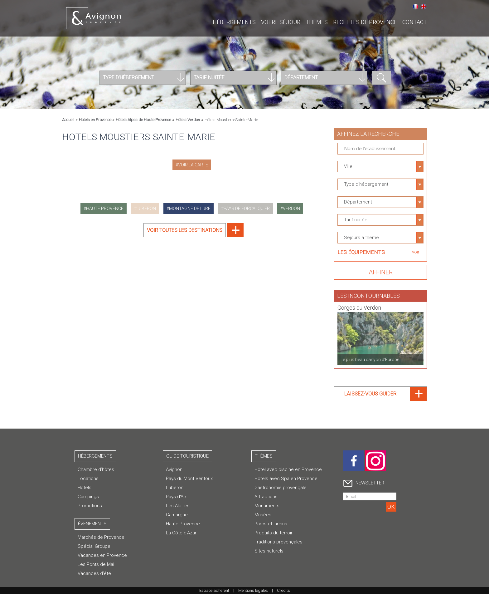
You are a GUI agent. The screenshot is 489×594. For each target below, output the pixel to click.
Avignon (174, 469)
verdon (291, 208)
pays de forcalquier (247, 208)
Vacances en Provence (102, 555)
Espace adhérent (214, 590)
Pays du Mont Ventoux (189, 478)
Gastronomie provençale (280, 487)
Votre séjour (280, 22)
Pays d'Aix (176, 496)
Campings (88, 496)
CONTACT (414, 22)
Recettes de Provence (365, 22)
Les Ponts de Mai (96, 564)
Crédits (283, 590)
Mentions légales (253, 590)
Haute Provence (183, 524)
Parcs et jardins (270, 524)
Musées (262, 515)
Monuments (266, 505)
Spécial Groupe (94, 546)
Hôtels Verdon (188, 119)
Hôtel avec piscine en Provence (288, 469)
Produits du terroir (273, 533)
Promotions (90, 505)
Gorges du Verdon (359, 305)
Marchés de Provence (101, 537)
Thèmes (317, 22)
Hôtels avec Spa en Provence (285, 478)
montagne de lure (190, 208)
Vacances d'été (94, 573)
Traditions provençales (278, 542)
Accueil (68, 119)
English (423, 6)
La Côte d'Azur (181, 533)
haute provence (104, 208)
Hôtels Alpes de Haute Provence (143, 119)
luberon (146, 208)
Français (415, 6)
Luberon (174, 487)
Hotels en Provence (95, 119)
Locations (88, 478)
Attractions (266, 496)
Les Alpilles (178, 505)
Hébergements (234, 22)
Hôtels (84, 487)
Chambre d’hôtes (96, 469)
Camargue (177, 515)
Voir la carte (193, 164)
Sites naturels (268, 551)
